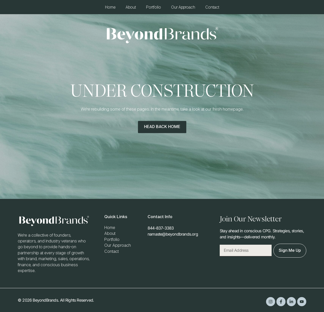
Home (110, 7)
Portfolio (153, 7)
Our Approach (183, 7)
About (131, 7)
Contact (212, 7)
